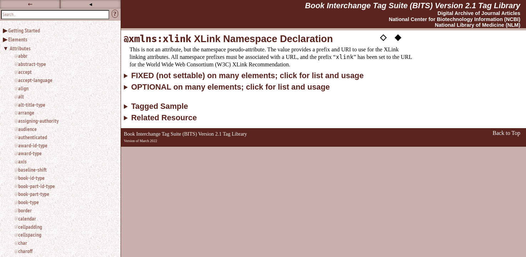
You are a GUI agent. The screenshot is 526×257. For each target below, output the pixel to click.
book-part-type (33, 193)
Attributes (20, 48)
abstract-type (32, 63)
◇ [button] (383, 36)
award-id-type (32, 145)
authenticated (32, 137)
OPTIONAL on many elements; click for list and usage (230, 87)
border (25, 210)
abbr (22, 55)
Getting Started (24, 30)
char (22, 242)
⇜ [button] (30, 4)
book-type (28, 202)
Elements (17, 39)
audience (27, 128)
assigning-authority (38, 120)
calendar (27, 218)
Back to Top (506, 133)
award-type (30, 153)
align (23, 88)
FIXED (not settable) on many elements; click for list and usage (247, 75)
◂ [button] (90, 4)
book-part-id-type (36, 186)
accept (25, 71)
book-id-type (31, 177)
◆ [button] (398, 36)
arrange (26, 112)
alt (21, 96)
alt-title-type (31, 104)
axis (22, 161)
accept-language (35, 80)
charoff (25, 251)
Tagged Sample (159, 106)
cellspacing (29, 234)
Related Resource (164, 118)
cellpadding (30, 226)
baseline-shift (32, 169)
